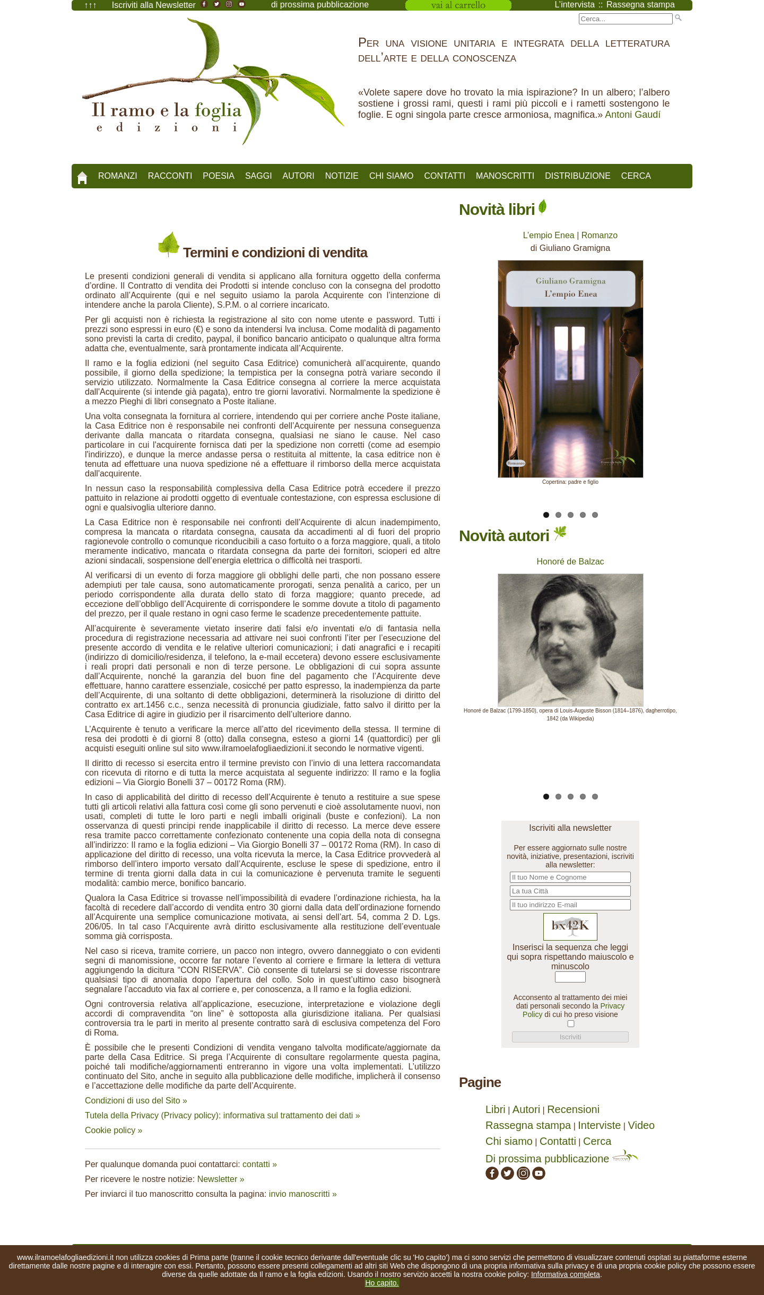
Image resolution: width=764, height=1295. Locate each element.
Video (641, 1125)
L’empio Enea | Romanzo (570, 235)
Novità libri (502, 209)
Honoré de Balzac (570, 561)
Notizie (342, 175)
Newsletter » (221, 1179)
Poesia (219, 175)
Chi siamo (391, 175)
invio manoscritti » (303, 1193)
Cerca (636, 175)
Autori (299, 175)
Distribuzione (578, 175)
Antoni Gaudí (633, 114)
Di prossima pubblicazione (562, 1158)
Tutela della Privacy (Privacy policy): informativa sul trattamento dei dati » (222, 1115)
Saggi (258, 175)
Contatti (444, 175)
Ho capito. (381, 1283)
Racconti (170, 175)
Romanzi (117, 175)
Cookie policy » (114, 1130)
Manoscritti (505, 175)
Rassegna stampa (528, 1125)
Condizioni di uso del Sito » (136, 1100)
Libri (495, 1109)
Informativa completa (565, 1274)
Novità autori (513, 535)
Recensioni (573, 1109)
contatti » (259, 1164)
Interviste (599, 1125)
